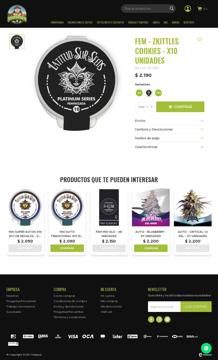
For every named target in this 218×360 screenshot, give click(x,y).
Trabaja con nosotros (20, 306)
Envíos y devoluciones (68, 306)
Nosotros (189, 22)
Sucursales (13, 311)
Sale (166, 22)
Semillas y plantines (138, 22)
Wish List (106, 311)
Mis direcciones (111, 306)
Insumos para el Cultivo (80, 22)
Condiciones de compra (70, 301)
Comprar (183, 107)
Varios (156, 22)
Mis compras (109, 301)
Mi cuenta (107, 295)
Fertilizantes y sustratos (110, 22)
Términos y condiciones (70, 317)
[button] (205, 219)
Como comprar (64, 295)
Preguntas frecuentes (21, 301)
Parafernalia (57, 22)
